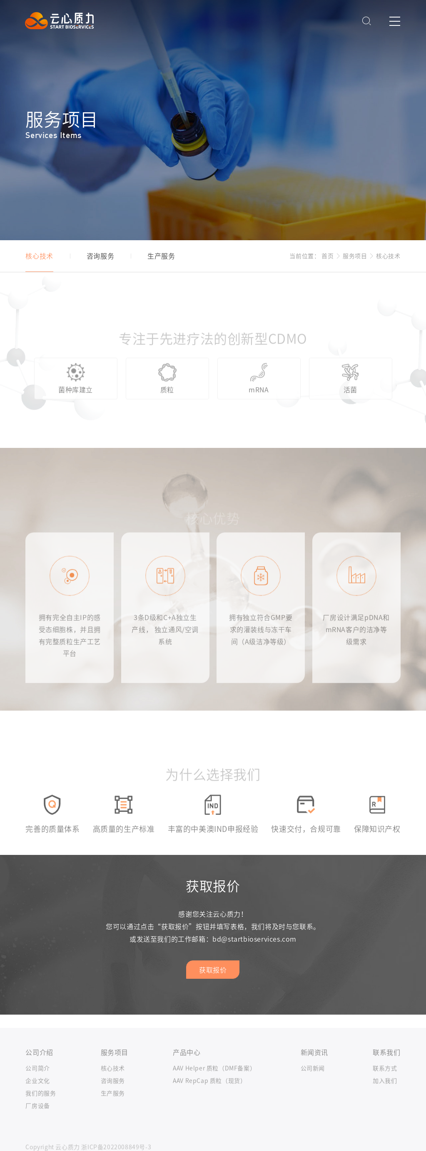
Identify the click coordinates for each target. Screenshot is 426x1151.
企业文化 (37, 1094)
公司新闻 (313, 1081)
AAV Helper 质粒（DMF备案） (214, 1081)
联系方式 (385, 1081)
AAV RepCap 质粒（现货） (209, 1094)
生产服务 (113, 1106)
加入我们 (385, 1094)
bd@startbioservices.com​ (254, 939)
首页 (327, 256)
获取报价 (213, 970)
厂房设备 (37, 1119)
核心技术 (388, 256)
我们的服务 (40, 1106)
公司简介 (37, 1081)
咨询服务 (113, 1094)
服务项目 (355, 256)
